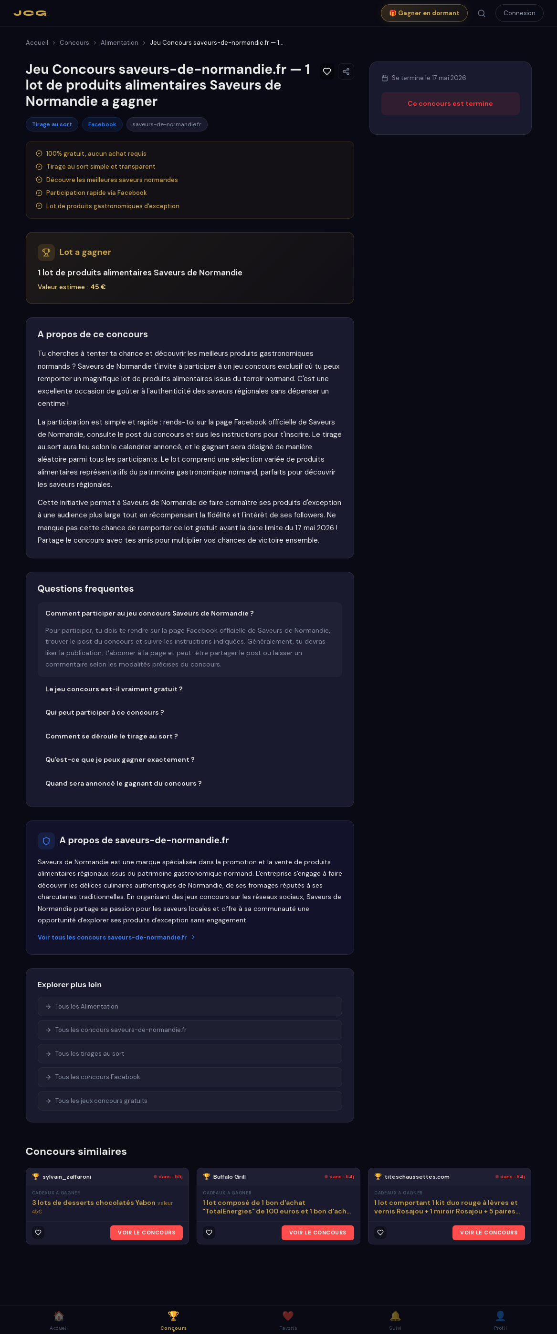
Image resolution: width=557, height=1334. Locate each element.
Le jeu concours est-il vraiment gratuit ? (114, 689)
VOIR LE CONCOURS (146, 1232)
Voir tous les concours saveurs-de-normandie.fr (117, 937)
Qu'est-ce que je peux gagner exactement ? (120, 759)
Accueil (37, 43)
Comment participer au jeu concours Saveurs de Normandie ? (149, 613)
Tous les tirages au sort (84, 1054)
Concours (74, 43)
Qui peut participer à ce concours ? (104, 712)
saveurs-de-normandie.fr (167, 124)
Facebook (102, 124)
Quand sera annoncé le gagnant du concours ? (123, 783)
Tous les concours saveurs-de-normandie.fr (116, 1030)
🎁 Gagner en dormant (424, 13)
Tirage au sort (52, 124)
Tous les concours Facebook (92, 1077)
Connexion (520, 13)
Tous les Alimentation (81, 1006)
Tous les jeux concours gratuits (96, 1101)
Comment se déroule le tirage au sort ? (111, 736)
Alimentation (119, 43)
